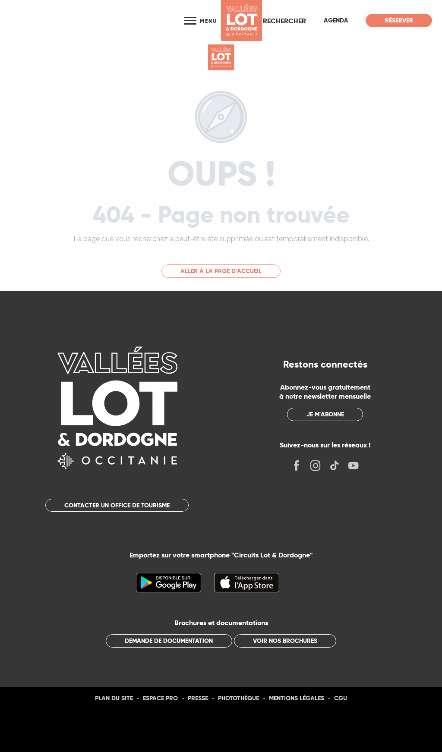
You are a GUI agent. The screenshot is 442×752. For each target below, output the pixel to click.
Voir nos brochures (285, 641)
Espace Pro (160, 698)
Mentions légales (296, 698)
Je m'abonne (325, 414)
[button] (284, 21)
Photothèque (238, 698)
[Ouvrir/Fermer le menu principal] (200, 20)
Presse (198, 698)
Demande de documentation (169, 641)
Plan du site (114, 698)
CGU (340, 698)
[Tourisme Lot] (221, 57)
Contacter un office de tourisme (117, 505)
